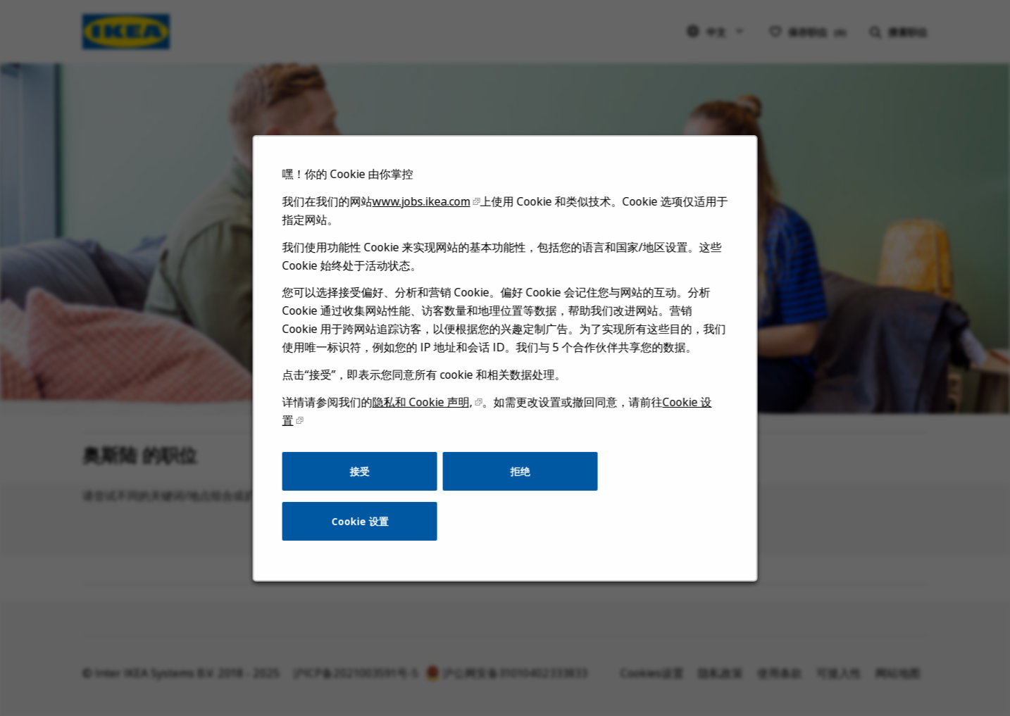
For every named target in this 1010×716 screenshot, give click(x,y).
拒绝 (519, 484)
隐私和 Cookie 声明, (425, 418)
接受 (365, 484)
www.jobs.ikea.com (424, 226)
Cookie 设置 (365, 533)
